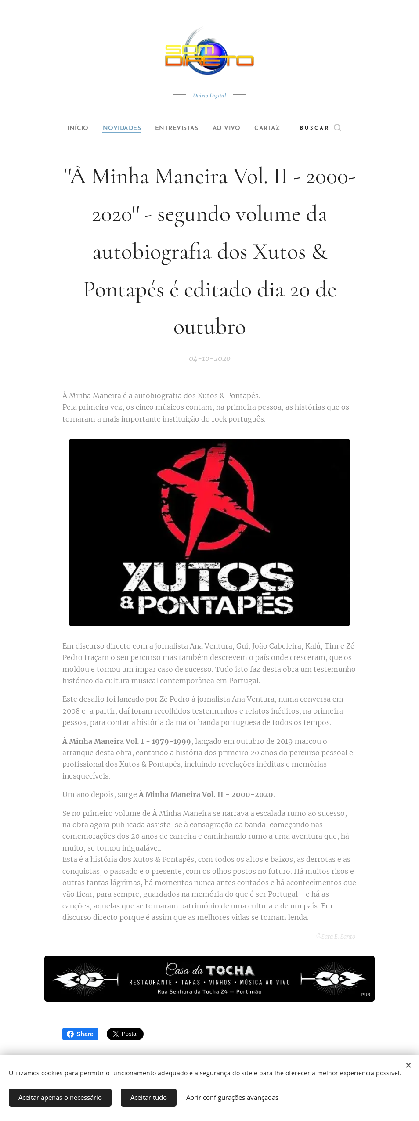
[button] (335, 129)
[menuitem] (70, 129)
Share (80, 1034)
